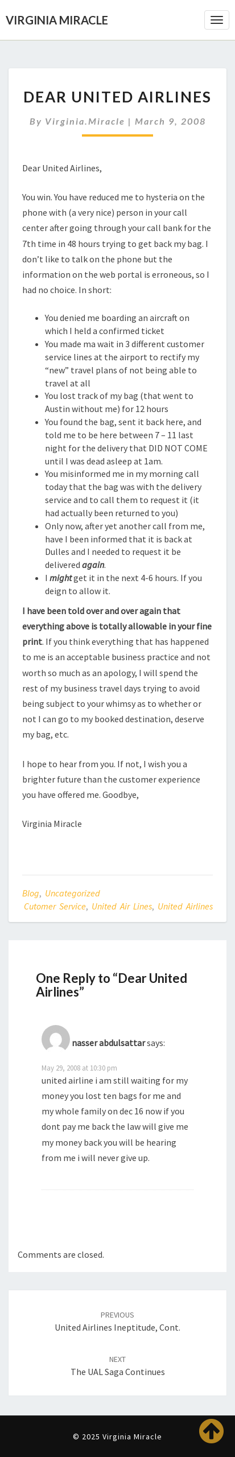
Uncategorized (72, 893)
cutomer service (55, 906)
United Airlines (185, 906)
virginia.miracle (85, 121)
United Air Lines (122, 906)
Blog (30, 893)
